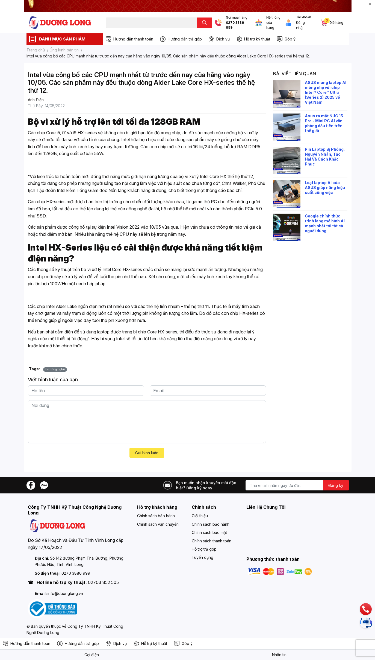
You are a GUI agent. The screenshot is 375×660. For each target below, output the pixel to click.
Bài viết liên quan (294, 73)
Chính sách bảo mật (209, 532)
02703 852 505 (103, 582)
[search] (204, 23)
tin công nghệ (55, 369)
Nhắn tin (279, 654)
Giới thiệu (200, 515)
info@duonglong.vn (65, 593)
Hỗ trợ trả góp (204, 549)
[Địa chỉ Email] (297, 485)
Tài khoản (303, 17)
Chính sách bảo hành (156, 515)
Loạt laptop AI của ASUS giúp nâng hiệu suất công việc (325, 187)
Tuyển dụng (202, 557)
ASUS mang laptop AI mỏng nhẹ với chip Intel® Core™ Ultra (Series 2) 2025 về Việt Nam (325, 92)
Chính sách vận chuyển (158, 524)
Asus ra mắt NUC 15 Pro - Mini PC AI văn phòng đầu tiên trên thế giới (324, 123)
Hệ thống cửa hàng (273, 23)
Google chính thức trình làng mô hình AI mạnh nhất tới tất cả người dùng (325, 223)
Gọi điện (91, 654)
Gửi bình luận (146, 452)
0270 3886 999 (235, 25)
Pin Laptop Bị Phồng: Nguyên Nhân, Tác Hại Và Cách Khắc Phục (325, 157)
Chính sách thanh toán (211, 541)
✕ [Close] (370, 4)
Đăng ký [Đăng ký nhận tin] (335, 485)
